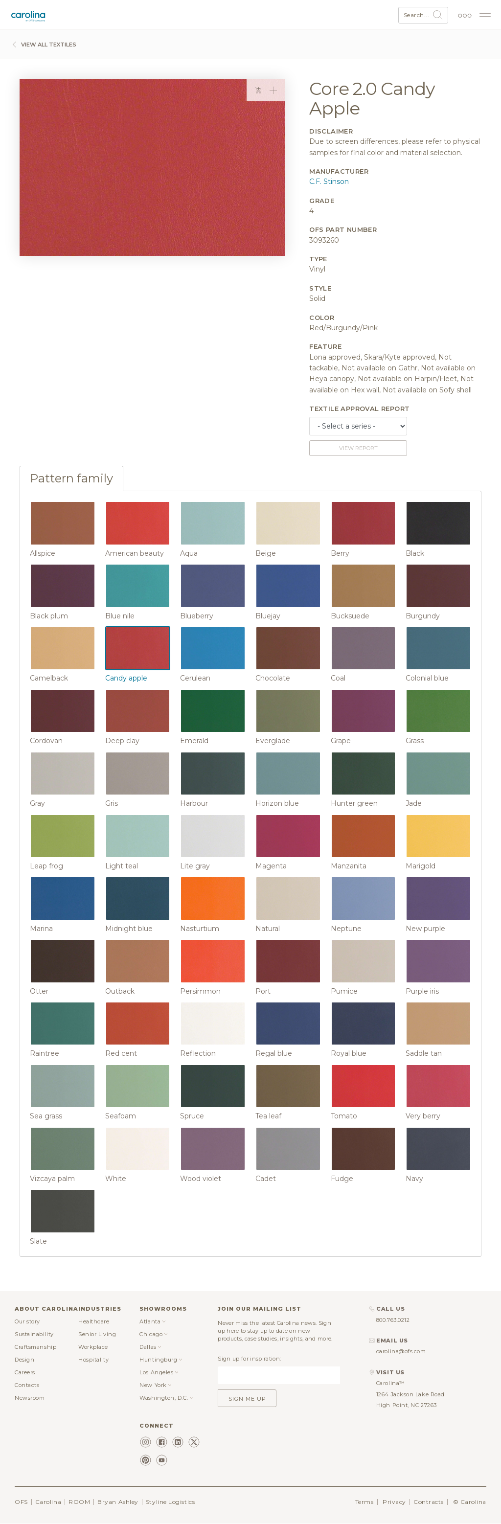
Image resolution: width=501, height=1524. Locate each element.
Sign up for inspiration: (249, 1358)
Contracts (428, 1501)
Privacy (394, 1501)
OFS (21, 1501)
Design (24, 1359)
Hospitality (93, 1359)
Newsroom (30, 1397)
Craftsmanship (35, 1346)
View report (358, 448)
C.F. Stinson (329, 181)
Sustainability (34, 1334)
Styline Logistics (170, 1501)
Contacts (27, 1385)
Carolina (48, 1501)
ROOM (79, 1501)
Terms (364, 1501)
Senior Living (97, 1334)
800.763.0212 (393, 1320)
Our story (27, 1321)
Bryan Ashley (117, 1501)
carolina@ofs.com (401, 1351)
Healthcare (94, 1321)
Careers (25, 1372)
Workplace (93, 1346)
